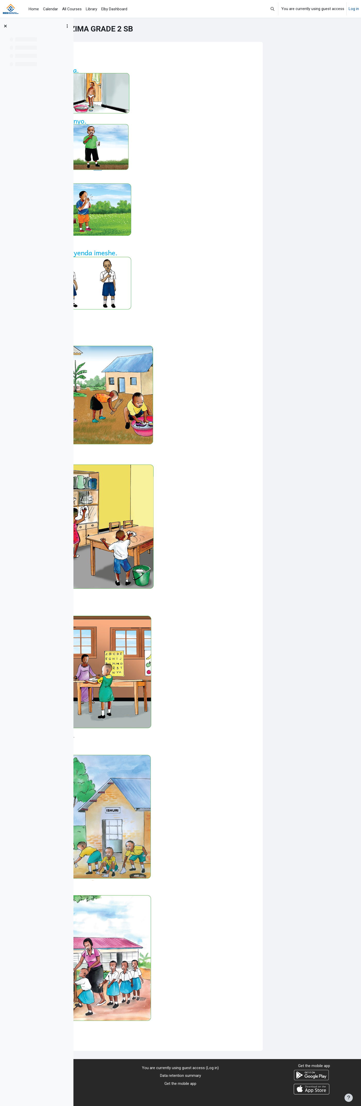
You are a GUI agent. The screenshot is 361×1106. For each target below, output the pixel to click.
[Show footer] (349, 1098)
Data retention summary (180, 1075)
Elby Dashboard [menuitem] (114, 9)
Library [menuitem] (91, 9)
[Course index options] (67, 26)
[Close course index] (5, 26)
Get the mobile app (180, 1083)
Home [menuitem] (34, 9)
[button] (272, 9)
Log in (354, 8)
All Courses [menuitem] (72, 9)
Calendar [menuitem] (50, 9)
